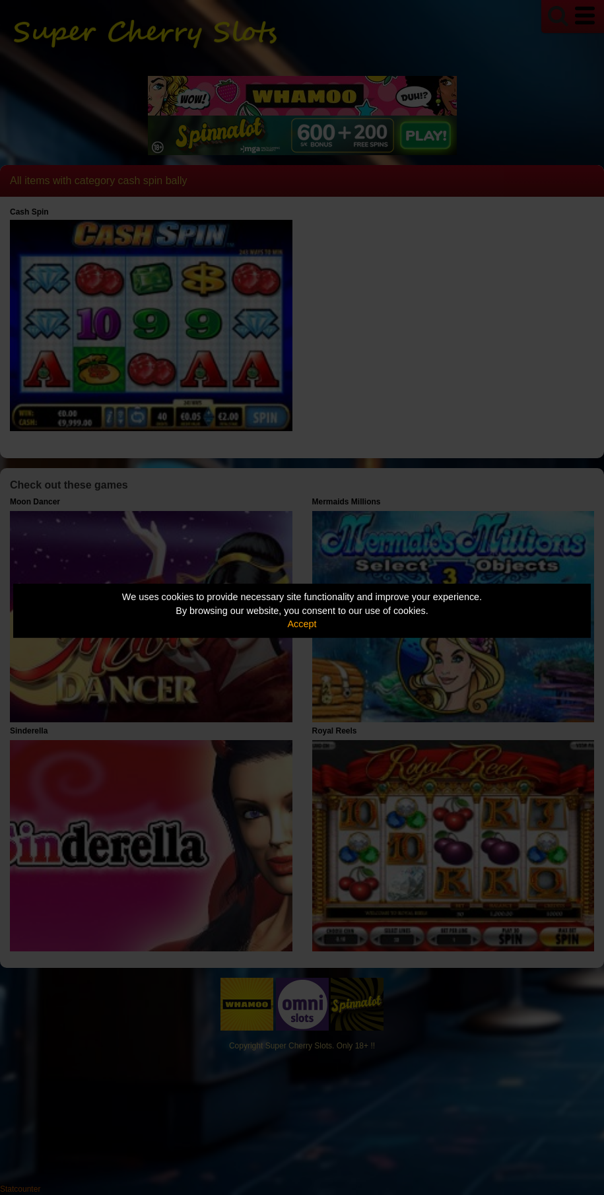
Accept (302, 624)
